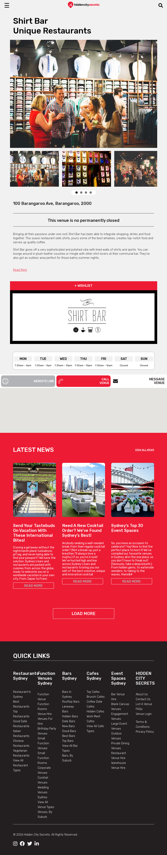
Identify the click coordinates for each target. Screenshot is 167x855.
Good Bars (69, 731)
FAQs (139, 709)
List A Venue (144, 704)
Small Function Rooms (43, 758)
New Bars (68, 726)
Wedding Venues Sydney (43, 792)
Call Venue (83, 381)
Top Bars (68, 741)
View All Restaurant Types (20, 765)
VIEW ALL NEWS (144, 449)
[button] (83, 406)
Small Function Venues (43, 743)
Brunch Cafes (96, 697)
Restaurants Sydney (26, 676)
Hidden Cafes (95, 711)
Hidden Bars (70, 716)
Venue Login (144, 714)
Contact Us (143, 699)
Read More (20, 270)
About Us (142, 694)
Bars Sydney (69, 676)
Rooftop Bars (71, 701)
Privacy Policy (145, 731)
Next (151, 94)
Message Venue (139, 381)
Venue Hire (45, 714)
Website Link (28, 381)
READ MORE (33, 586)
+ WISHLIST (83, 286)
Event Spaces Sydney (118, 678)
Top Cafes (93, 692)
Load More (83, 613)
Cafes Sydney (94, 676)
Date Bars (68, 721)
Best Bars (68, 736)
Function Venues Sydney (46, 678)
